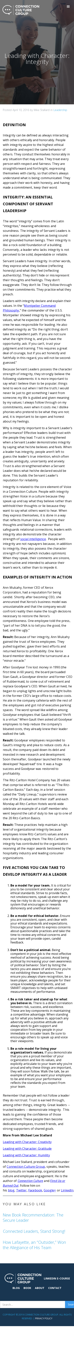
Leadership (60, 110)
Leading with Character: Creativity (27, 1142)
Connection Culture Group (26, 1166)
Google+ (50, 1190)
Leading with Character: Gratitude (27, 1148)
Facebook (35, 1190)
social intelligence (33, 539)
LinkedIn (67, 1190)
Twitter (21, 1190)
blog (11, 1190)
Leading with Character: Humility (26, 1155)
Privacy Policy (43, 1318)
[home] (20, 10)
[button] (68, 6)
